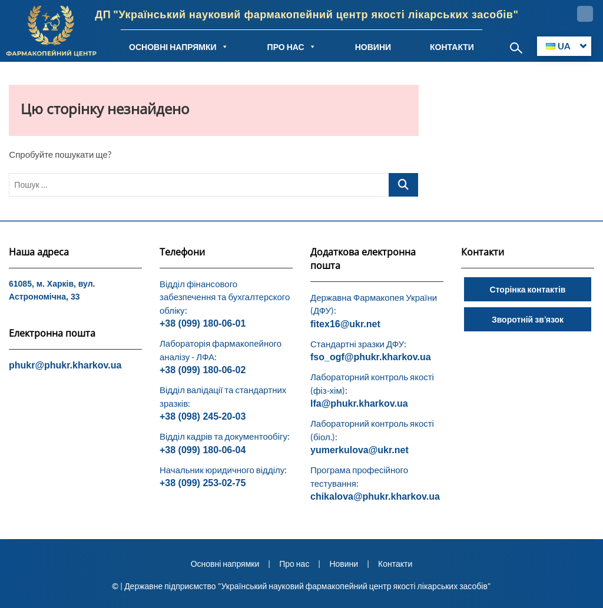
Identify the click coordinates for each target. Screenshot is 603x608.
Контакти (395, 564)
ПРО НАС (291, 46)
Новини (343, 564)
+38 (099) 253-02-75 (203, 483)
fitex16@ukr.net (345, 324)
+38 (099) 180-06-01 (203, 323)
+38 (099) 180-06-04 (203, 450)
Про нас (294, 564)
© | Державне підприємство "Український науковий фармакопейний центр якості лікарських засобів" (301, 586)
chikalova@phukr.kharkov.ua (375, 496)
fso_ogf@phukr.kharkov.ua (370, 357)
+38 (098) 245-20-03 (203, 416)
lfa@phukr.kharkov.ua (359, 403)
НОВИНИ (373, 47)
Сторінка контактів (528, 289)
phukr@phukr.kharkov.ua (65, 365)
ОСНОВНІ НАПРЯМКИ (178, 46)
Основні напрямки (225, 564)
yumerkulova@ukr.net (359, 450)
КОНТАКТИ (452, 47)
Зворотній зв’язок (528, 319)
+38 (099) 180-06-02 (203, 370)
